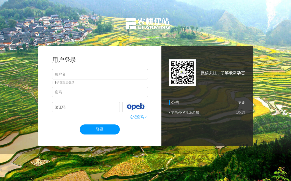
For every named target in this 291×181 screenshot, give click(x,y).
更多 (241, 103)
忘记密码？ (138, 117)
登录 (100, 129)
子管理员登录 (63, 82)
